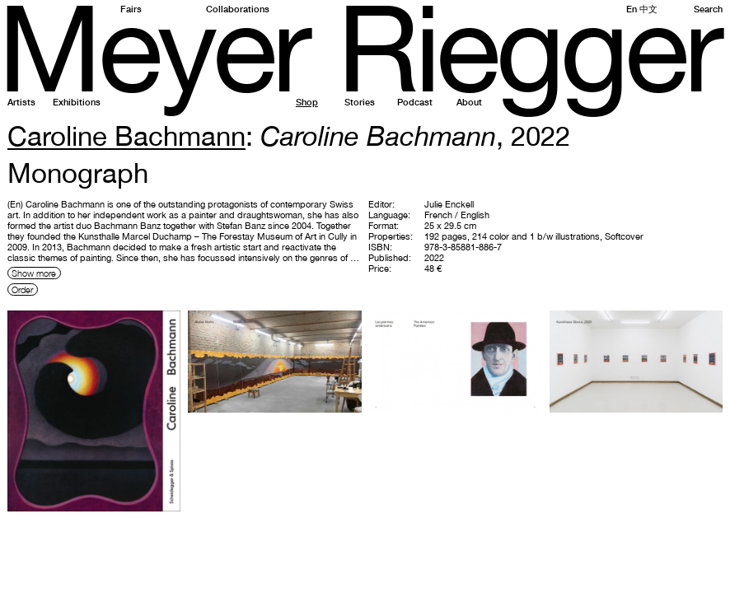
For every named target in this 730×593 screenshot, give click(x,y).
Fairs (131, 8)
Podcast (415, 101)
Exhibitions (77, 101)
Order (22, 289)
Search (708, 8)
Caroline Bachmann (126, 135)
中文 (648, 8)
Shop (307, 101)
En (631, 8)
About (469, 101)
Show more (34, 273)
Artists (21, 101)
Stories (359, 101)
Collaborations (237, 8)
